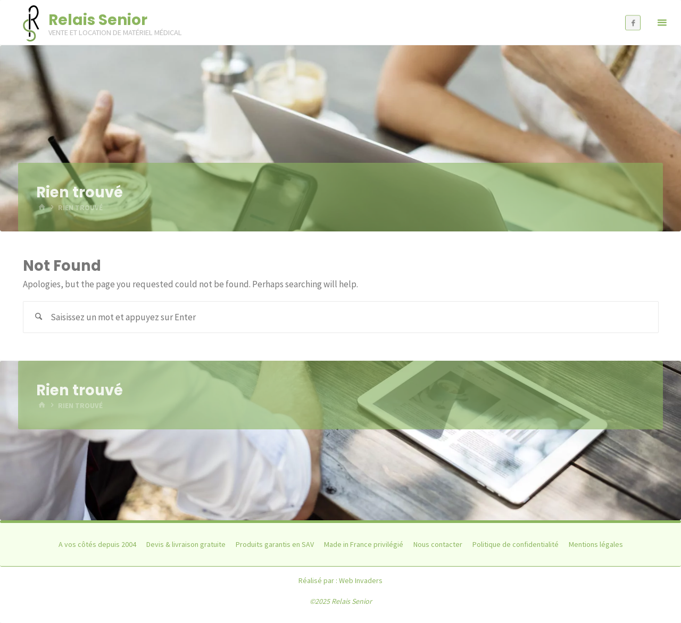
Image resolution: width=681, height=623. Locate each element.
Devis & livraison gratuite (186, 544)
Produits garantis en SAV (275, 544)
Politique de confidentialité (515, 544)
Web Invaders (361, 580)
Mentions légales (596, 544)
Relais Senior (97, 20)
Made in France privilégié (363, 544)
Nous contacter (437, 544)
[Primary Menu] (662, 22)
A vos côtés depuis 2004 (97, 544)
